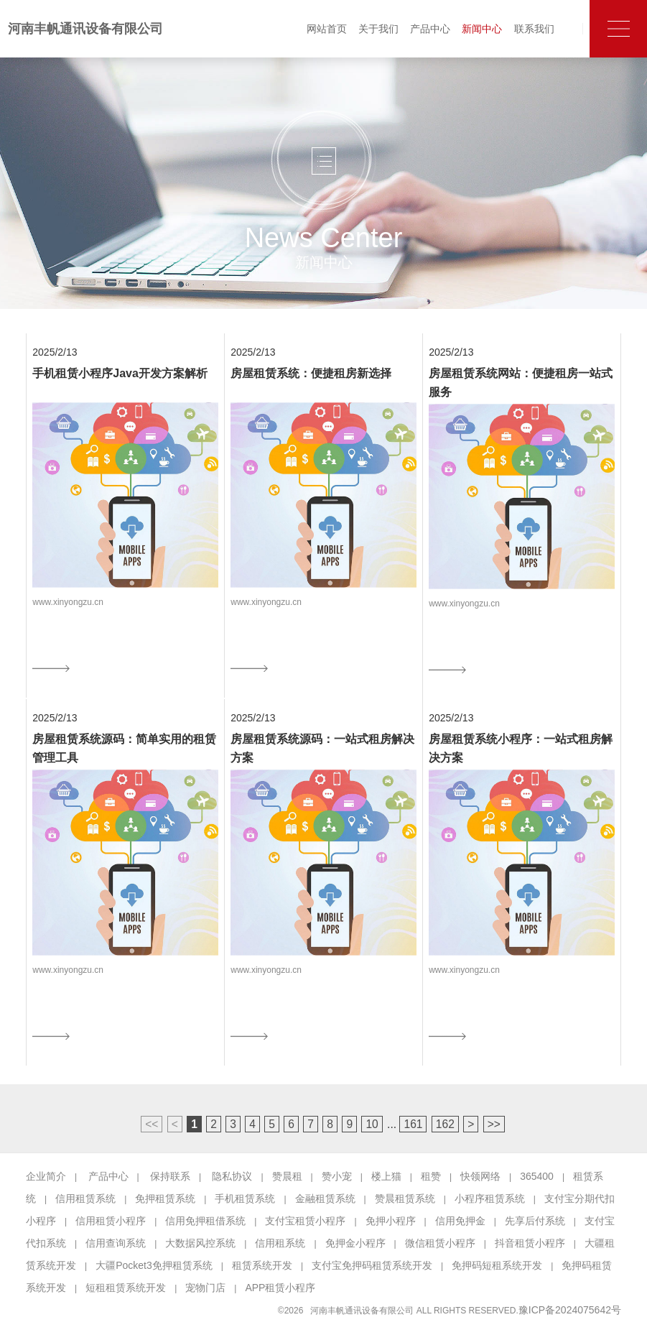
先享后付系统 (535, 1221)
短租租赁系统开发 (125, 1287)
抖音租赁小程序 (530, 1243)
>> (494, 1124)
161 (413, 1124)
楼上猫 (386, 1176)
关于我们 (378, 28)
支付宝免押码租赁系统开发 (372, 1265)
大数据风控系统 (200, 1243)
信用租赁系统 (85, 1198)
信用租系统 (280, 1243)
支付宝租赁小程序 (305, 1221)
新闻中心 (482, 28)
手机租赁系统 (245, 1198)
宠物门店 (205, 1287)
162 (445, 1124)
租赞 (431, 1176)
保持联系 (170, 1176)
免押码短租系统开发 (497, 1265)
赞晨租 (287, 1176)
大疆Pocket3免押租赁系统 (154, 1265)
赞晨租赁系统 (405, 1198)
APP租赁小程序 (280, 1287)
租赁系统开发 (262, 1265)
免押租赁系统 (165, 1198)
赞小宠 (337, 1176)
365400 (537, 1176)
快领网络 (480, 1176)
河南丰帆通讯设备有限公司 (85, 29)
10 (372, 1124)
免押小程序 (391, 1221)
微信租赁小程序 (440, 1243)
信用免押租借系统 (205, 1221)
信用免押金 (460, 1221)
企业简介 (46, 1176)
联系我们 (534, 28)
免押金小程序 (355, 1243)
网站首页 (327, 28)
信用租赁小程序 (110, 1221)
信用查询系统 (115, 1243)
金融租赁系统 (325, 1198)
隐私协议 (232, 1176)
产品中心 (430, 28)
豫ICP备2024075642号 (569, 1310)
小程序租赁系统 (490, 1198)
